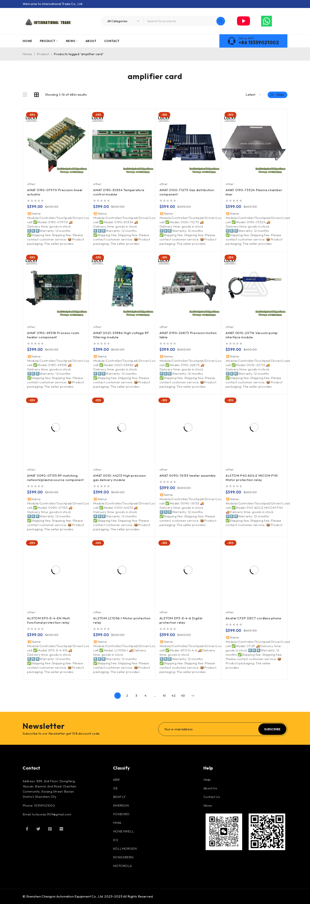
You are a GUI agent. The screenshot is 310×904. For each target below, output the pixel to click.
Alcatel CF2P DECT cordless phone (253, 618)
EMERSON (121, 805)
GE (115, 788)
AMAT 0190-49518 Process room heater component (53, 335)
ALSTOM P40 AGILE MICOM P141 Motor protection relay (252, 477)
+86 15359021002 (259, 42)
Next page (192, 695)
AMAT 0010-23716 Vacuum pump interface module (252, 335)
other (31, 184)
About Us (210, 788)
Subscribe (272, 729)
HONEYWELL (123, 831)
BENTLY (119, 797)
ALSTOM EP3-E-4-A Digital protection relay (181, 620)
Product (43, 54)
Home (27, 54)
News (207, 805)
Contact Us (211, 797)
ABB (116, 780)
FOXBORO (121, 814)
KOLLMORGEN (125, 848)
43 (183, 696)
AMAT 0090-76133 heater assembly (188, 475)
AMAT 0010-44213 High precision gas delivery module (119, 477)
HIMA (117, 823)
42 (173, 696)
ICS (115, 840)
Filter (280, 95)
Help (207, 780)
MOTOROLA (122, 866)
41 (164, 696)
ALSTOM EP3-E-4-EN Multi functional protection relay (48, 620)
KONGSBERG (123, 857)
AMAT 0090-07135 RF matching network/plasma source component (55, 477)
